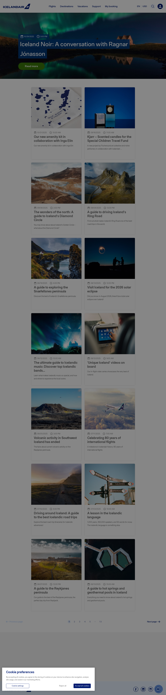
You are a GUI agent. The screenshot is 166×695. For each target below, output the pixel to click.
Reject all (62, 686)
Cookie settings (18, 686)
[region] (48, 679)
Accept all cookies (82, 686)
